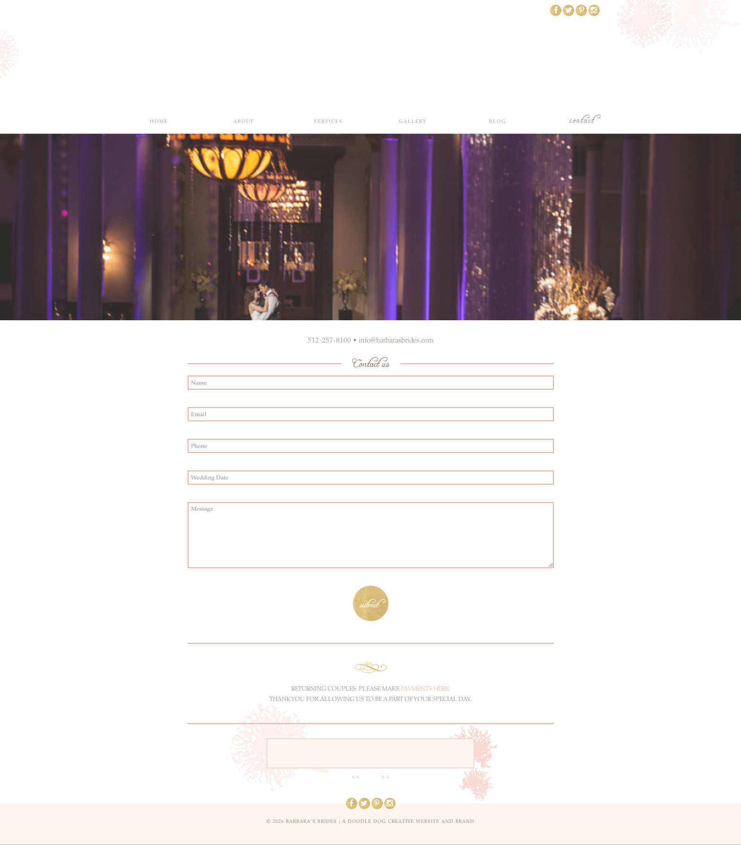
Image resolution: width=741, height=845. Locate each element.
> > (385, 777)
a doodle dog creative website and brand (408, 821)
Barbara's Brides (370, 56)
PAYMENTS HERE (424, 688)
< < (356, 777)
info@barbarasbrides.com (396, 340)
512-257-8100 (329, 340)
